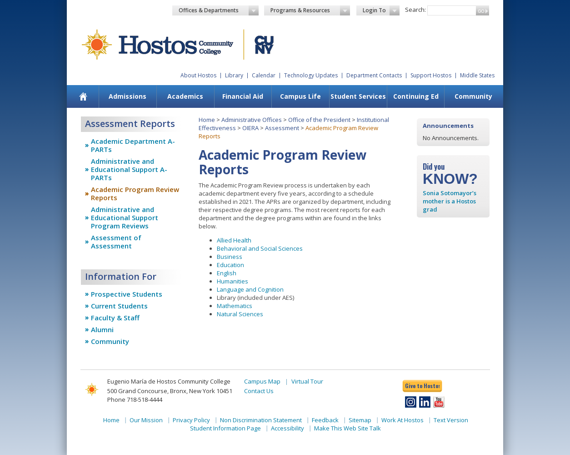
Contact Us (259, 391)
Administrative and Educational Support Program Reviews (124, 217)
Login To (381, 10)
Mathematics (234, 306)
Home (207, 120)
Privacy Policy (191, 420)
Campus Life (300, 96)
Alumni (102, 329)
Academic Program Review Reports (135, 193)
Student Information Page (225, 428)
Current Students (119, 306)
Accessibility (287, 428)
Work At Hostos (402, 420)
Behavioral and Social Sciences (260, 248)
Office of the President (319, 120)
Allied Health (234, 240)
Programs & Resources (310, 10)
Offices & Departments (219, 10)
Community (473, 96)
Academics (185, 96)
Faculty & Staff (115, 317)
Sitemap (360, 420)
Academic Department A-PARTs (133, 145)
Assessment (282, 128)
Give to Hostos (422, 385)
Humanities (232, 281)
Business (229, 257)
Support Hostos (430, 75)
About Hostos (198, 75)
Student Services (358, 96)
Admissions (127, 96)
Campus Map (262, 381)
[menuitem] (83, 96)
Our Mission (146, 420)
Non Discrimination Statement (261, 420)
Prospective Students (126, 294)
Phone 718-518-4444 (134, 399)
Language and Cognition (250, 289)
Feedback (325, 420)
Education (230, 265)
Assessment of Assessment (116, 241)
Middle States (477, 75)
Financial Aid (242, 96)
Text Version (451, 420)
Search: (415, 9)
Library (234, 75)
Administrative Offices (251, 120)
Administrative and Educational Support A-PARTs (129, 169)
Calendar (263, 75)
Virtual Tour (307, 381)
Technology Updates (311, 75)
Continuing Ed (416, 96)
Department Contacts (374, 75)
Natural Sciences (240, 314)
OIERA (250, 128)
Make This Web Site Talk (347, 428)
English (226, 273)
